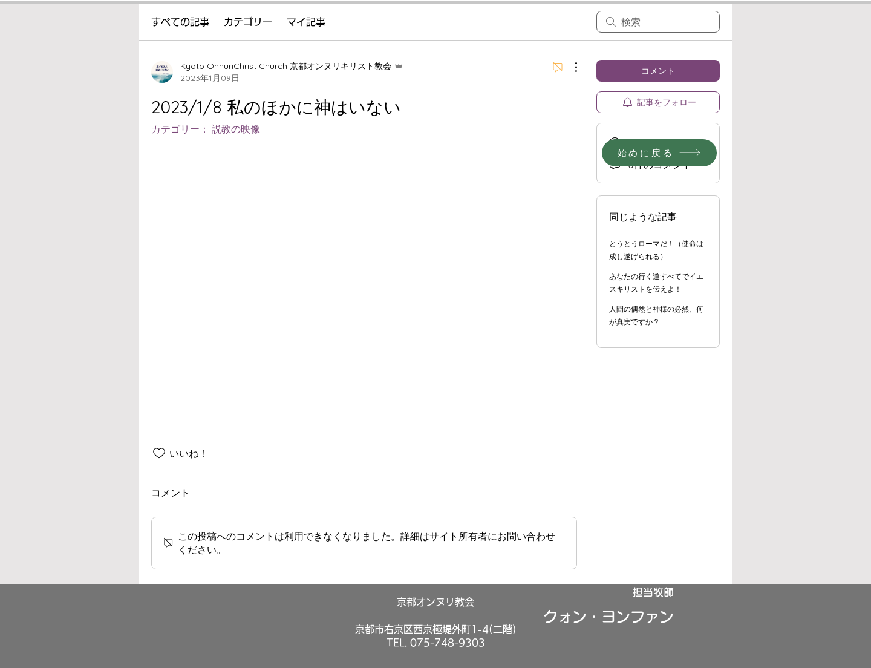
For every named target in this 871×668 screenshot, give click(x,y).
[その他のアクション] (570, 67)
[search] (658, 22)
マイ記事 (306, 22)
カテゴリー (248, 22)
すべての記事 (180, 22)
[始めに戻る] (659, 152)
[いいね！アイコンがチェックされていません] (159, 453)
